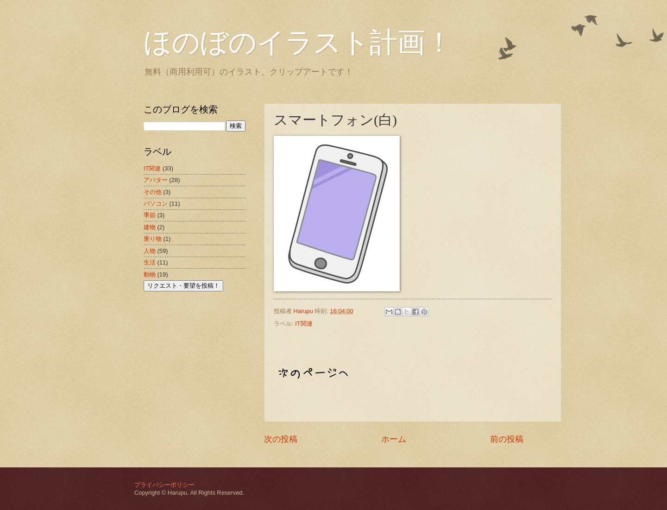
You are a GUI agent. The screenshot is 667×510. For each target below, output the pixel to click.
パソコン (156, 203)
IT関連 (303, 323)
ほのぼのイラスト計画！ (298, 42)
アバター (156, 179)
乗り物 (153, 238)
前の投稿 (506, 439)
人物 (150, 250)
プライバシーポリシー (164, 484)
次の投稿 (280, 439)
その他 (153, 192)
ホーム (393, 439)
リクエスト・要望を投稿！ (183, 285)
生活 (150, 262)
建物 (150, 227)
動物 (150, 274)
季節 (150, 215)
